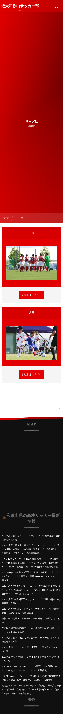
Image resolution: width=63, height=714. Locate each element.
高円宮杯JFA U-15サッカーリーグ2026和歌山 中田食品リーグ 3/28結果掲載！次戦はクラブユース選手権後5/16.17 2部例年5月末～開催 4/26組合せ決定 (31, 689)
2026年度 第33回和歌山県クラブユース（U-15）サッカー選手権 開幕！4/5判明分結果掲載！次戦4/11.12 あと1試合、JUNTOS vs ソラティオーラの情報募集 (30, 549)
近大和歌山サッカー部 (20, 6)
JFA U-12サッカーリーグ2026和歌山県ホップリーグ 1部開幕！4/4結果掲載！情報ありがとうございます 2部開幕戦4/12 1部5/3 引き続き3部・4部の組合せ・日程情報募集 (30, 563)
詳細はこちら (31, 294)
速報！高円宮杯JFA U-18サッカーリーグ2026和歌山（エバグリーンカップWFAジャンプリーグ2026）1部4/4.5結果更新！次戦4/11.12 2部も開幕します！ (31, 590)
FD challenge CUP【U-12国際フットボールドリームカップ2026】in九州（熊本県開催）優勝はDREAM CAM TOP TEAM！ (30, 576)
